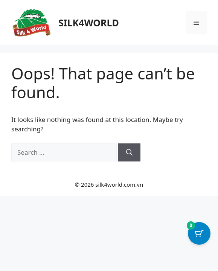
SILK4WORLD (88, 22)
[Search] (129, 152)
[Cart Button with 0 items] (199, 233)
